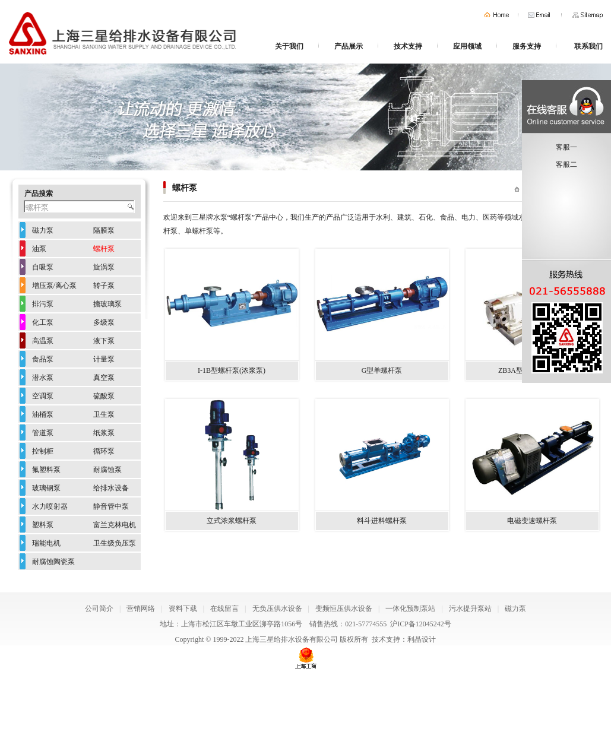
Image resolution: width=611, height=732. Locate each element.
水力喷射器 (50, 506)
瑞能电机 (46, 543)
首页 (496, 15)
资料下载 (183, 608)
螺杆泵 (104, 249)
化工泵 (42, 322)
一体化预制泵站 (410, 608)
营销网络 (140, 608)
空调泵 (42, 396)
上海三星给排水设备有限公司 (291, 639)
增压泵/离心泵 (54, 285)
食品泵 (42, 359)
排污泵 (42, 304)
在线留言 (224, 608)
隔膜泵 (104, 230)
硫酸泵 (104, 396)
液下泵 (104, 341)
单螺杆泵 (199, 231)
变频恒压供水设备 (343, 608)
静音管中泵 (111, 506)
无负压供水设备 (277, 608)
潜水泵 (42, 377)
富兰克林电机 (114, 525)
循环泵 (104, 451)
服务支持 (526, 46)
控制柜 (42, 451)
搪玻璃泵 (107, 304)
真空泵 (104, 377)
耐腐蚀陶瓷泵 (53, 561)
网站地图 (587, 15)
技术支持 (408, 46)
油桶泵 (42, 414)
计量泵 (104, 359)
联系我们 (588, 46)
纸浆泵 (104, 433)
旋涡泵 (104, 267)
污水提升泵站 (470, 608)
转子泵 (104, 285)
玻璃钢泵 (46, 488)
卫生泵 (104, 414)
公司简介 (99, 608)
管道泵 (42, 433)
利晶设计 (421, 639)
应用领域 (467, 46)
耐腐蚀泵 (107, 469)
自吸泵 (42, 267)
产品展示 (348, 46)
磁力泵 (42, 230)
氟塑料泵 (46, 469)
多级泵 (104, 322)
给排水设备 (111, 488)
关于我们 (289, 46)
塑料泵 (42, 525)
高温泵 (42, 341)
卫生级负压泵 (114, 543)
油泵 (39, 249)
